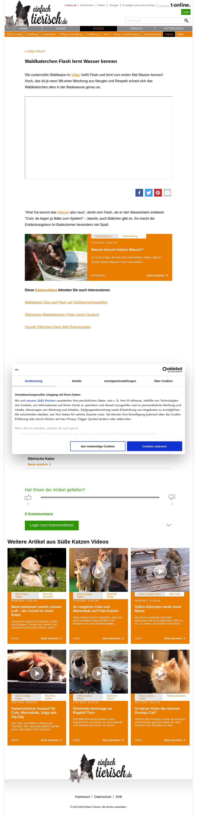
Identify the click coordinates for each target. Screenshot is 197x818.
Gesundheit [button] (49, 34)
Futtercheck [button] (174, 28)
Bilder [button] (180, 34)
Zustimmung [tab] (33, 380)
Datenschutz (102, 796)
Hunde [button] (61, 28)
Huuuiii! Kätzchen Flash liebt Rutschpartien (58, 327)
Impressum (82, 796)
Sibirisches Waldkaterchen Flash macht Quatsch (62, 315)
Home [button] (23, 28)
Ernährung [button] (93, 34)
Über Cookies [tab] (163, 380)
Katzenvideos (46, 290)
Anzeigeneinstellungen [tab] (120, 380)
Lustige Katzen (35, 51)
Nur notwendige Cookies (98, 446)
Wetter (101, 5)
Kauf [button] (106, 34)
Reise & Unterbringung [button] (126, 34)
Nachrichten (87, 5)
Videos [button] (169, 34)
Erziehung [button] (32, 34)
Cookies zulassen (155, 446)
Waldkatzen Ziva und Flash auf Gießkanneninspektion (66, 302)
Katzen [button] (98, 28)
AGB (118, 796)
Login (186, 11)
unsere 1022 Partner (41, 400)
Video (75, 75)
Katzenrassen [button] (152, 34)
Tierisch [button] (136, 28)
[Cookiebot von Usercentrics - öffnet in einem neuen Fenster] (165, 370)
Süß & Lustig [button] (14, 34)
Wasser (63, 212)
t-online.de (70, 5)
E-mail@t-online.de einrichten (138, 5)
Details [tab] (77, 380)
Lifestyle (114, 5)
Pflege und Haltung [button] (71, 34)
